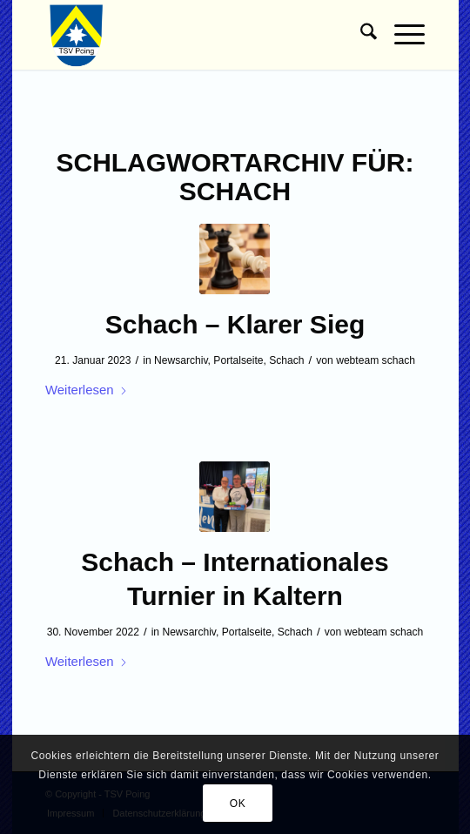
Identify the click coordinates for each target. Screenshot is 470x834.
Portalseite (238, 360)
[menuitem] (360, 35)
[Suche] (360, 35)
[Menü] (401, 35)
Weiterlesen (86, 389)
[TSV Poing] (197, 35)
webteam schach (375, 360)
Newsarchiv (181, 360)
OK (238, 803)
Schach (286, 360)
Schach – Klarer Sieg (235, 324)
